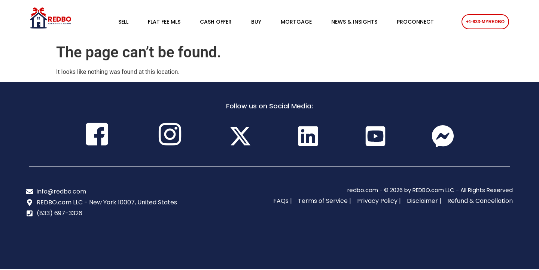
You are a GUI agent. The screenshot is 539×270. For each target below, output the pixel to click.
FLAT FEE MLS (164, 22)
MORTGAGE (296, 22)
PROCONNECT (415, 22)
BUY (256, 22)
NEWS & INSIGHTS (354, 22)
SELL (123, 22)
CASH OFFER (216, 22)
